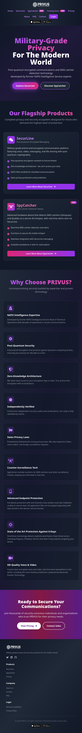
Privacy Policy (11, 711)
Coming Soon (56, 11)
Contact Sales (54, 625)
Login (53, 16)
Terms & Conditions (13, 707)
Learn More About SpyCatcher (41, 253)
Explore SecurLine (25, 86)
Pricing (71, 11)
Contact (42, 16)
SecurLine (20, 11)
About (27, 16)
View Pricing (29, 625)
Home (10, 11)
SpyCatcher (36, 11)
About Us (9, 688)
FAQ (34, 16)
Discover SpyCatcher (55, 86)
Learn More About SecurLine (41, 186)
